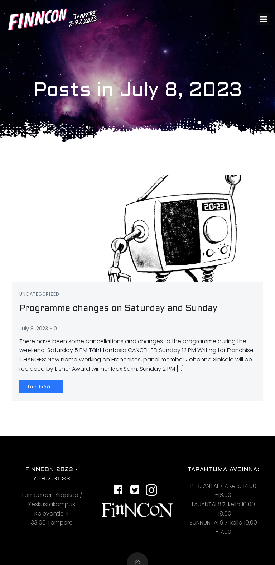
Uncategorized (39, 294)
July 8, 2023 (33, 328)
